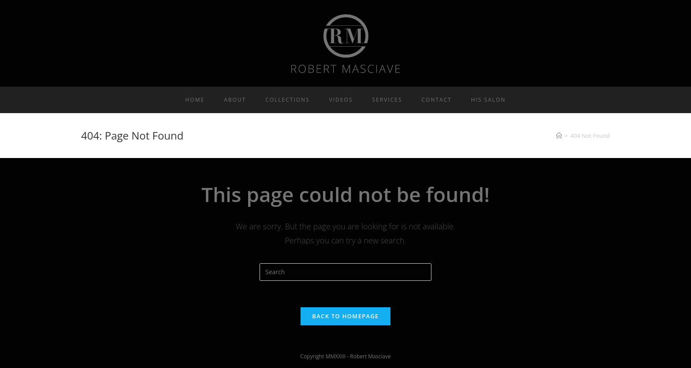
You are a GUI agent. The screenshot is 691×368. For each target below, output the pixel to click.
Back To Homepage (345, 316)
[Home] (559, 136)
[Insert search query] (345, 272)
